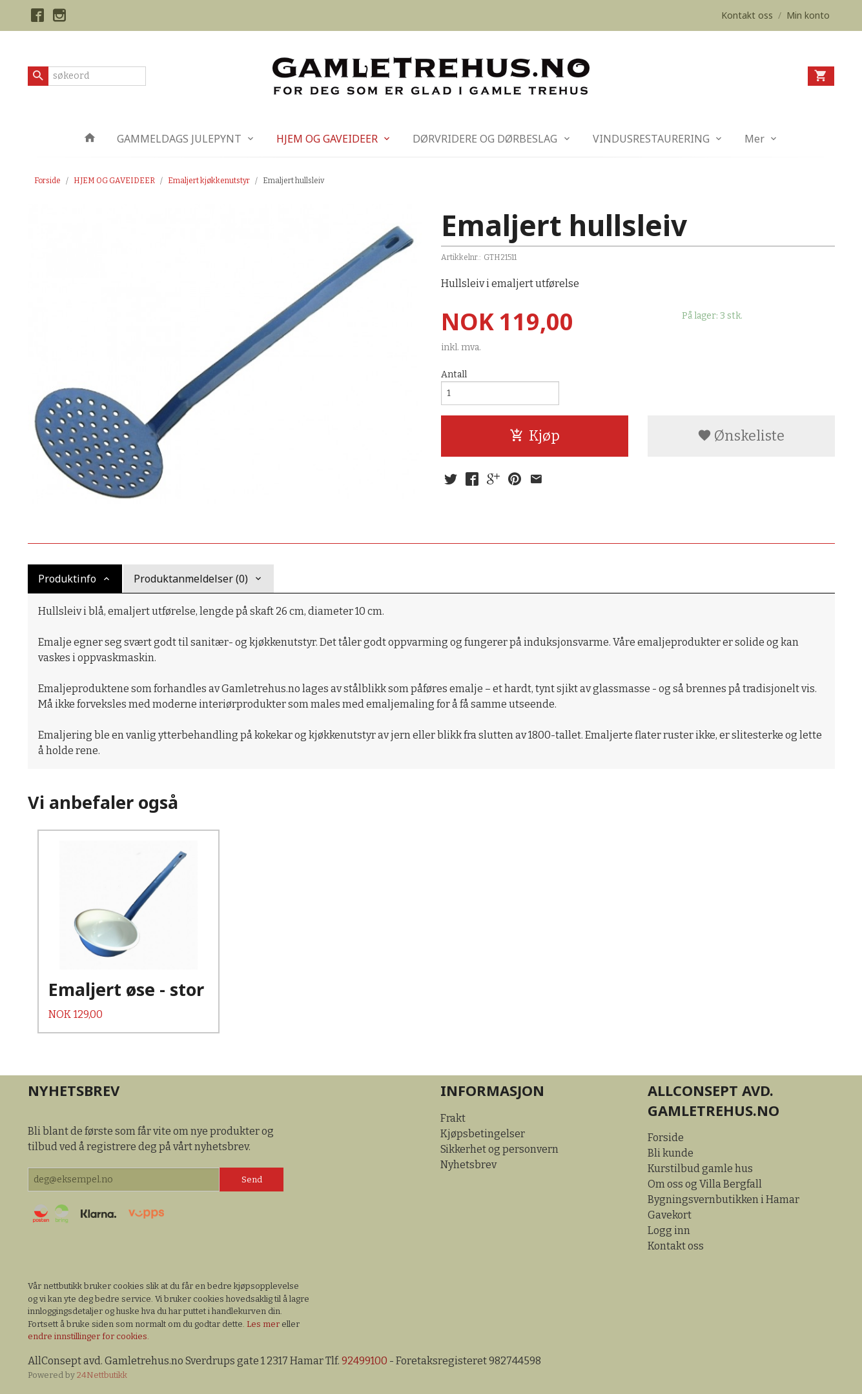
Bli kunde (670, 1153)
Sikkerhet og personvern (499, 1149)
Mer (754, 139)
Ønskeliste (741, 435)
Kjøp (534, 435)
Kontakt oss (676, 1246)
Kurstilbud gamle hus (700, 1168)
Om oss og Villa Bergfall (705, 1184)
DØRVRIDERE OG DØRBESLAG (485, 139)
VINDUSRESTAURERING (651, 139)
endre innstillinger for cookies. (88, 1336)
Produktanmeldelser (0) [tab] (191, 579)
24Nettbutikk (102, 1375)
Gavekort (670, 1215)
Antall (454, 374)
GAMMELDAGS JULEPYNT (179, 139)
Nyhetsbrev (468, 1165)
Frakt (453, 1118)
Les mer (264, 1324)
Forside (47, 180)
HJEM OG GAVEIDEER (327, 139)
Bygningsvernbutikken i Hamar (723, 1199)
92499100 (364, 1361)
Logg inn (669, 1230)
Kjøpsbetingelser (482, 1134)
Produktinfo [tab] (67, 579)
